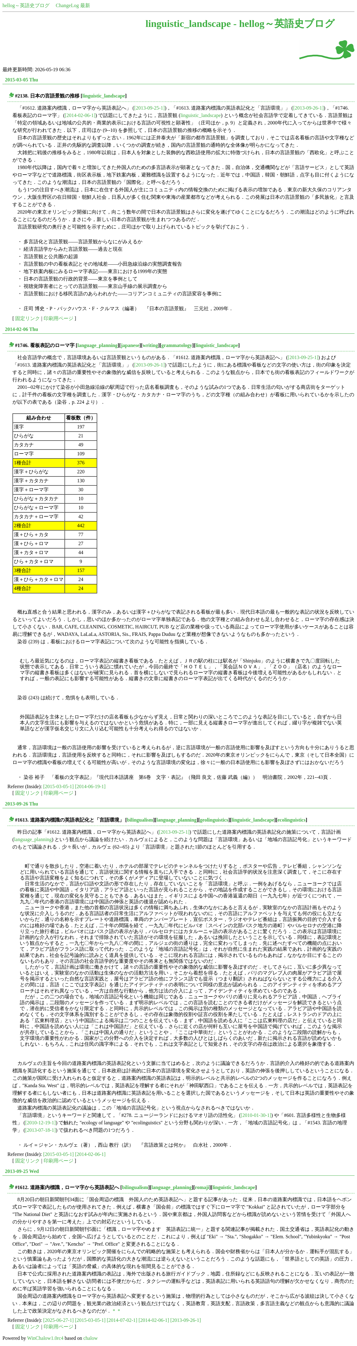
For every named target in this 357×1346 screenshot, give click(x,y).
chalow (90, 1338)
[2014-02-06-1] (80, 115)
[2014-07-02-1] (122, 1320)
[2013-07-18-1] (40, 1130)
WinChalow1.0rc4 (45, 1338)
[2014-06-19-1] (90, 786)
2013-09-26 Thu (21, 803)
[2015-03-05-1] (58, 786)
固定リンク (27, 318)
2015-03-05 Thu (21, 79)
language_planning (97, 345)
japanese (130, 345)
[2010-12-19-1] (40, 1122)
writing (150, 345)
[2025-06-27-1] (58, 1320)
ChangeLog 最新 (73, 5)
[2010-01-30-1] (256, 1115)
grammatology (176, 345)
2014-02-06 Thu (21, 329)
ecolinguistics (291, 820)
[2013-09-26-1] (308, 108)
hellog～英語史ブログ (26, 5)
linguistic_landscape (103, 95)
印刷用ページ (58, 318)
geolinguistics (214, 820)
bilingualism (140, 820)
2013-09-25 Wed (22, 1171)
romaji (202, 1187)
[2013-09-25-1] (149, 108)
